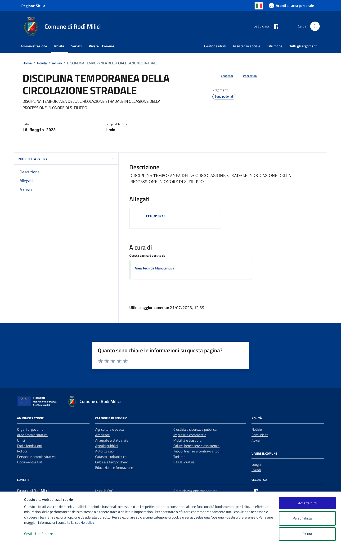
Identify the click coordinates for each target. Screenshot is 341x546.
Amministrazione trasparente (195, 490)
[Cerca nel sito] (315, 26)
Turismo (179, 456)
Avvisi (255, 440)
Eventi (256, 470)
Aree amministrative (32, 435)
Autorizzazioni (105, 451)
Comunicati (259, 435)
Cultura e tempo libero (111, 462)
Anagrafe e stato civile (111, 440)
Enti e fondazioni (29, 445)
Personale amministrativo (36, 456)
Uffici (21, 440)
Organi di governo (30, 429)
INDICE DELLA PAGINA (66, 159)
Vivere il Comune (102, 46)
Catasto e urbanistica (111, 456)
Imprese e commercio (189, 435)
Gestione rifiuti (215, 46)
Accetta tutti (307, 503)
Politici (22, 451)
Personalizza (307, 518)
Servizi (76, 46)
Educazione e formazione (114, 467)
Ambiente (102, 435)
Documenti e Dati (30, 462)
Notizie (256, 429)
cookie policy (84, 522)
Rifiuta (307, 534)
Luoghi (256, 464)
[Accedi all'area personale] (291, 5)
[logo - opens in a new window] (12, 537)
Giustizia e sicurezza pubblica (195, 429)
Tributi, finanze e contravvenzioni (197, 451)
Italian (259, 6)
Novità (59, 46)
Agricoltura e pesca (109, 429)
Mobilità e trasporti (187, 440)
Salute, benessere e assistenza (196, 445)
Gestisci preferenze (43, 534)
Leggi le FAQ (104, 490)
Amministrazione (34, 46)
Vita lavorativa (184, 462)
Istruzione (274, 46)
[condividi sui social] (223, 76)
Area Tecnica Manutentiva (154, 268)
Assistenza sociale (246, 46)
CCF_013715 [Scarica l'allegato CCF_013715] (155, 216)
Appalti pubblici (106, 445)
